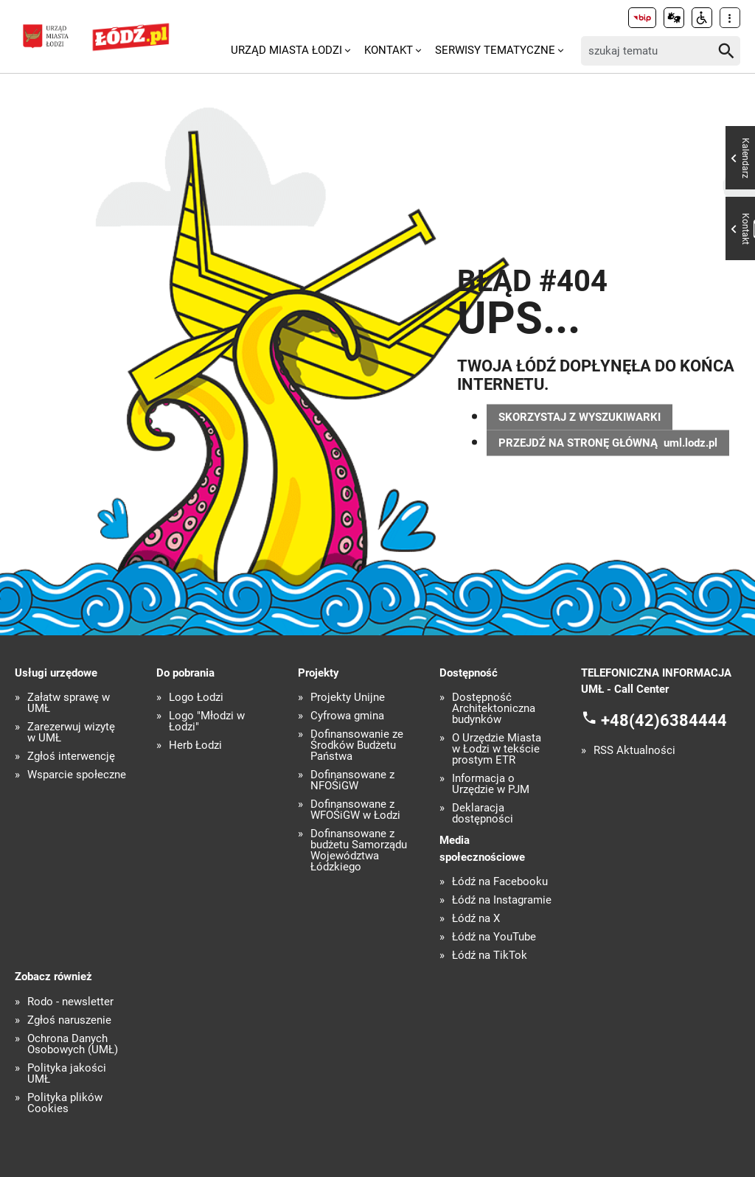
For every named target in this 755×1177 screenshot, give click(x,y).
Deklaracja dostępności (482, 814)
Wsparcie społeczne (76, 774)
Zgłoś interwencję (71, 756)
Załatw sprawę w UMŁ (68, 703)
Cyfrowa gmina (347, 716)
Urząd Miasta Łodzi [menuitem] (286, 50)
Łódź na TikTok (489, 955)
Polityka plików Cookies (64, 1103)
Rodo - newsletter (70, 1001)
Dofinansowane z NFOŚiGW (352, 780)
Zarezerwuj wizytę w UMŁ (71, 733)
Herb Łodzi (195, 745)
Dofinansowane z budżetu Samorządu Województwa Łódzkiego (358, 850)
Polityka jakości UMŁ (66, 1074)
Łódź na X (476, 918)
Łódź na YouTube (494, 937)
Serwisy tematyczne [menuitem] (495, 50)
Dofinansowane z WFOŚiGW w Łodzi (355, 810)
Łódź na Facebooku (500, 881)
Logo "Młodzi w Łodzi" (207, 721)
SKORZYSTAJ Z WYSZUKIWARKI (579, 416)
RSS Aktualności (634, 750)
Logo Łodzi (196, 697)
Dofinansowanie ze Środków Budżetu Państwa (356, 745)
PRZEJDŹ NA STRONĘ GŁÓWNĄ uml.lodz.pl (607, 442)
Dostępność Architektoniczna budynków (493, 708)
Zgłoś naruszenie (69, 1020)
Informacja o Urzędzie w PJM (490, 784)
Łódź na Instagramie (502, 900)
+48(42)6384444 (664, 719)
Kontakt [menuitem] (388, 50)
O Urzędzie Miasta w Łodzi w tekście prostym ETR (496, 749)
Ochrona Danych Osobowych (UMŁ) (72, 1044)
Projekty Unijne (347, 697)
